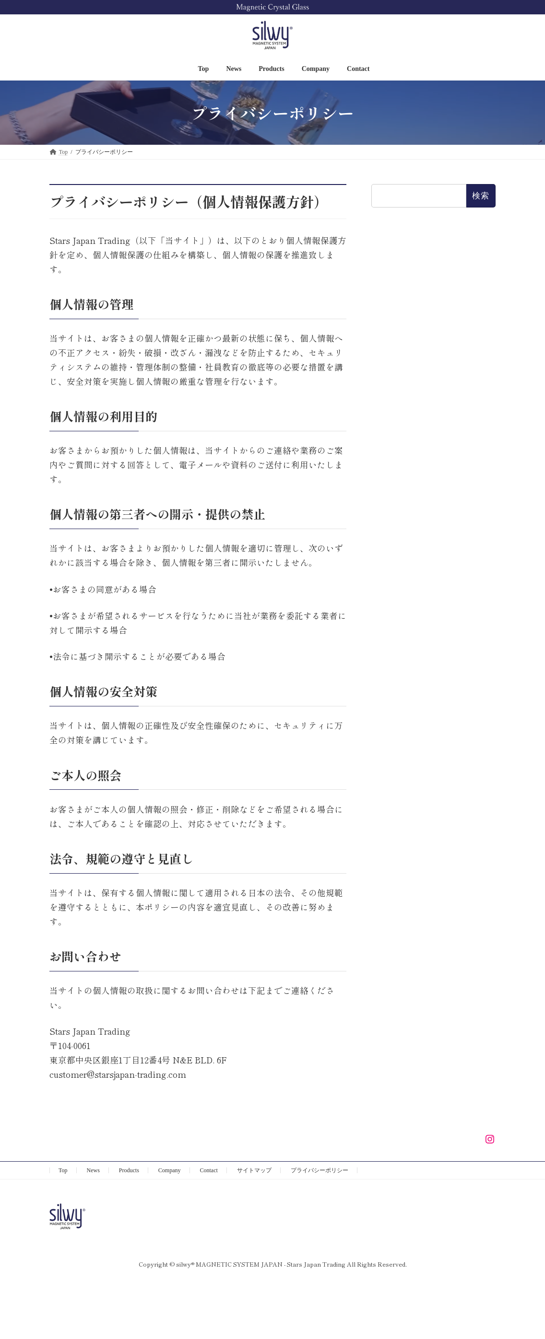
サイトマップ (254, 1170)
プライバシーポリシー (319, 1170)
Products (129, 1170)
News (93, 1170)
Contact (209, 1170)
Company (169, 1170)
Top (63, 1170)
